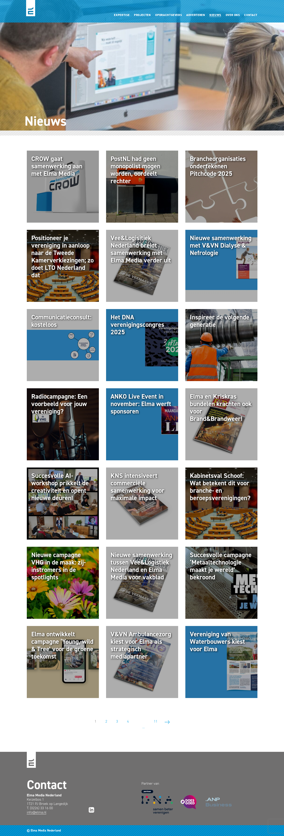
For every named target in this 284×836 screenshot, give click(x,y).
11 (155, 721)
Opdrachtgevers (168, 15)
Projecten (142, 15)
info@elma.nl (36, 812)
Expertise (122, 15)
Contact (250, 15)
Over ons (233, 15)
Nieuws (215, 15)
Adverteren (195, 15)
